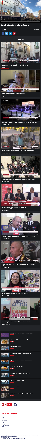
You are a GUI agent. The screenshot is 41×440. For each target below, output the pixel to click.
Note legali (8, 438)
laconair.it (4, 420)
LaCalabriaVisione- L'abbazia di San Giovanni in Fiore (20, 353)
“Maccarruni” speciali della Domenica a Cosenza (19, 387)
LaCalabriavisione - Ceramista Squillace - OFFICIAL (20, 373)
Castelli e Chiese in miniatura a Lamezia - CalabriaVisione (21, 393)
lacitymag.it (5, 422)
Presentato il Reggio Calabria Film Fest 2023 (14, 208)
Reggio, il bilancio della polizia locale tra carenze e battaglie (18, 265)
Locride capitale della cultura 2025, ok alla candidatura (17, 322)
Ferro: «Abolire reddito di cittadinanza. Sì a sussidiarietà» (18, 151)
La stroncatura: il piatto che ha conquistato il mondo (20, 340)
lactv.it (3, 418)
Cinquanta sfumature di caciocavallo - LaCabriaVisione (21, 360)
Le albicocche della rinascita (15, 346)
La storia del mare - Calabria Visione (17, 380)
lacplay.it (4, 417)
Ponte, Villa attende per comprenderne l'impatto (15, 293)
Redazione (4, 438)
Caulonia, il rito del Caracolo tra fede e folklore (15, 65)
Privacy (12, 438)
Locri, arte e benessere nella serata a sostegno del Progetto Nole (19, 122)
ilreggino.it (4, 424)
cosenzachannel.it (6, 425)
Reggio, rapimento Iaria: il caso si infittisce (13, 94)
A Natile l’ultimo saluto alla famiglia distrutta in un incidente (18, 179)
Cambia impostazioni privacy (19, 438)
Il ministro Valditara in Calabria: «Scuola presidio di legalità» (18, 236)
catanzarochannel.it (6, 428)
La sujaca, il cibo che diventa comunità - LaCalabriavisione (21, 333)
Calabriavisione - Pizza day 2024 (16, 366)
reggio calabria (36, 29)
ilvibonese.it (5, 426)
